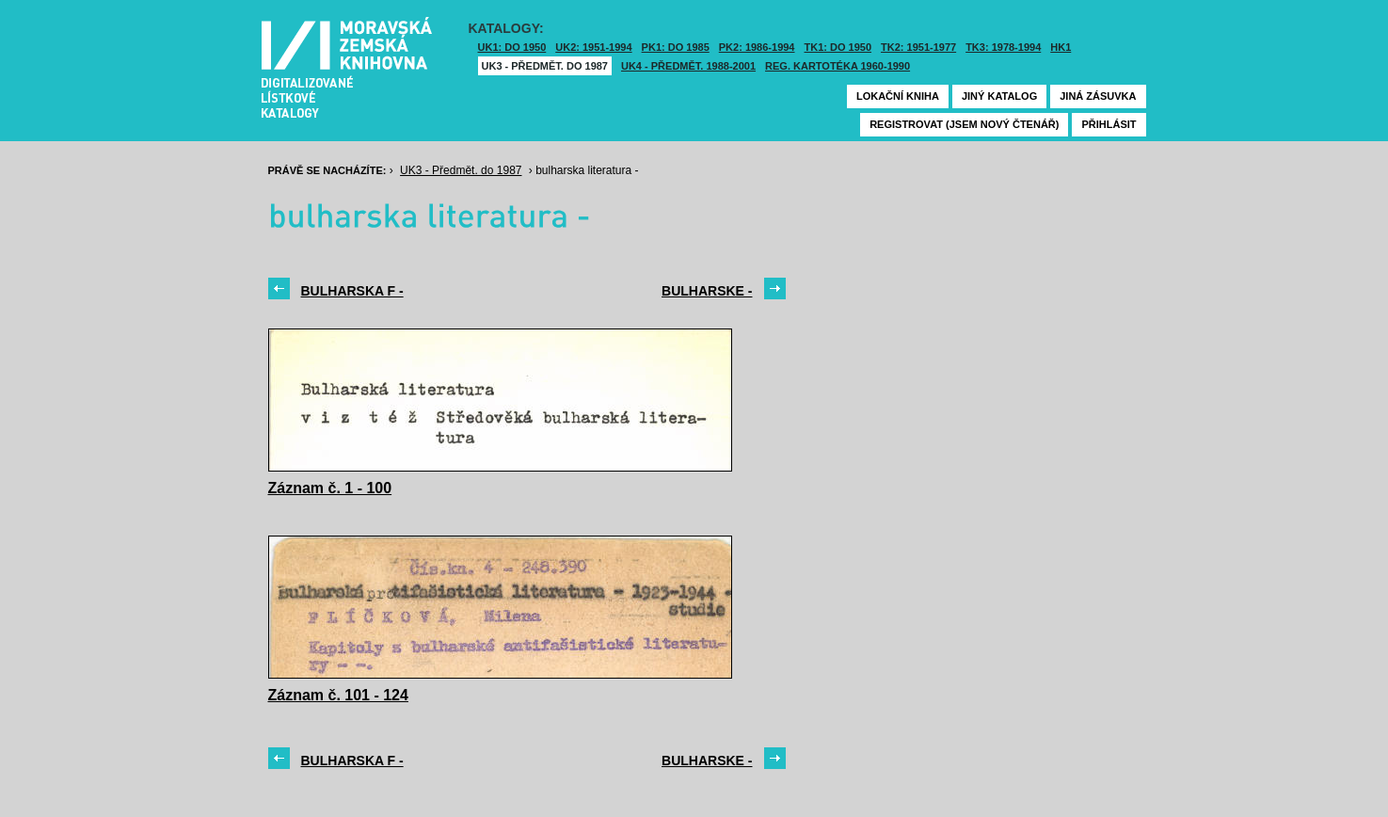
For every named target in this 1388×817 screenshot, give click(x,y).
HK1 (1060, 47)
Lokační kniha (897, 96)
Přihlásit (1108, 124)
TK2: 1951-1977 (918, 47)
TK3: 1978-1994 (1003, 47)
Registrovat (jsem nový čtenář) (964, 124)
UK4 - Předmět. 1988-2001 (688, 66)
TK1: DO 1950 (838, 47)
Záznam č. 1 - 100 (330, 488)
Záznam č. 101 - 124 (338, 695)
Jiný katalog (999, 96)
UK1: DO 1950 (512, 47)
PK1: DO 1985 (676, 47)
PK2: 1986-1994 (757, 47)
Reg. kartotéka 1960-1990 (837, 66)
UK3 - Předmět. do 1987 (545, 66)
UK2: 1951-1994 (593, 47)
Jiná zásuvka (1098, 96)
